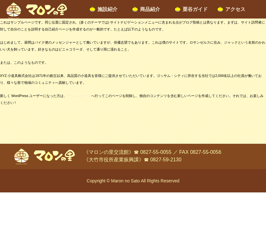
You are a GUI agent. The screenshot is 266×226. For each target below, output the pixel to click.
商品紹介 (150, 9)
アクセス (235, 9)
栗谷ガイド (195, 9)
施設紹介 (107, 9)
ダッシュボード (79, 96)
